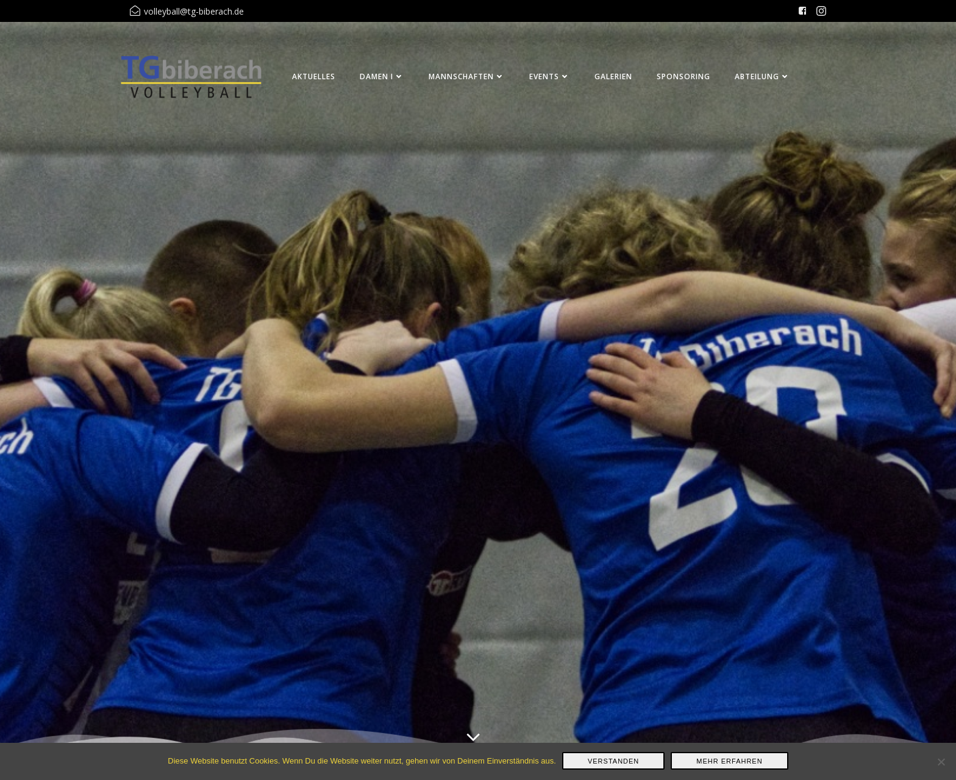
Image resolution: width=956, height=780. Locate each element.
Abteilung (762, 76)
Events (549, 76)
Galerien (613, 76)
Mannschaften (467, 76)
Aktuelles (313, 76)
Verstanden (613, 761)
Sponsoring (683, 76)
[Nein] (941, 762)
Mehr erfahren (729, 761)
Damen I (382, 76)
